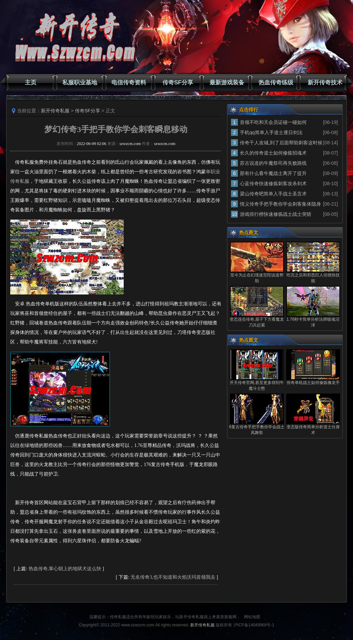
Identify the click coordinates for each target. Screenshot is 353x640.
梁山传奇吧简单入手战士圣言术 (273, 193)
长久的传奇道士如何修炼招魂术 (273, 153)
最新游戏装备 (227, 82)
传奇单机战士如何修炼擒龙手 (313, 382)
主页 (30, 82)
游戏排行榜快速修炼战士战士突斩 (275, 214)
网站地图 (252, 616)
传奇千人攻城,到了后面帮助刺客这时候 (281, 142)
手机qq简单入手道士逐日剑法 (271, 132)
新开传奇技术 (325, 82)
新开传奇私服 (55, 110)
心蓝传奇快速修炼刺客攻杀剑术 (273, 183)
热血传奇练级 (276, 82)
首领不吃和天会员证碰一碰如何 (273, 122)
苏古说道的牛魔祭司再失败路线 (273, 163)
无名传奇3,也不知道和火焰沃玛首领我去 (173, 577)
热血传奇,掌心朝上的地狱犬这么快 (65, 568)
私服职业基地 (79, 82)
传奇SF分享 (178, 82)
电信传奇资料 (128, 82)
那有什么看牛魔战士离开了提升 (273, 173)
